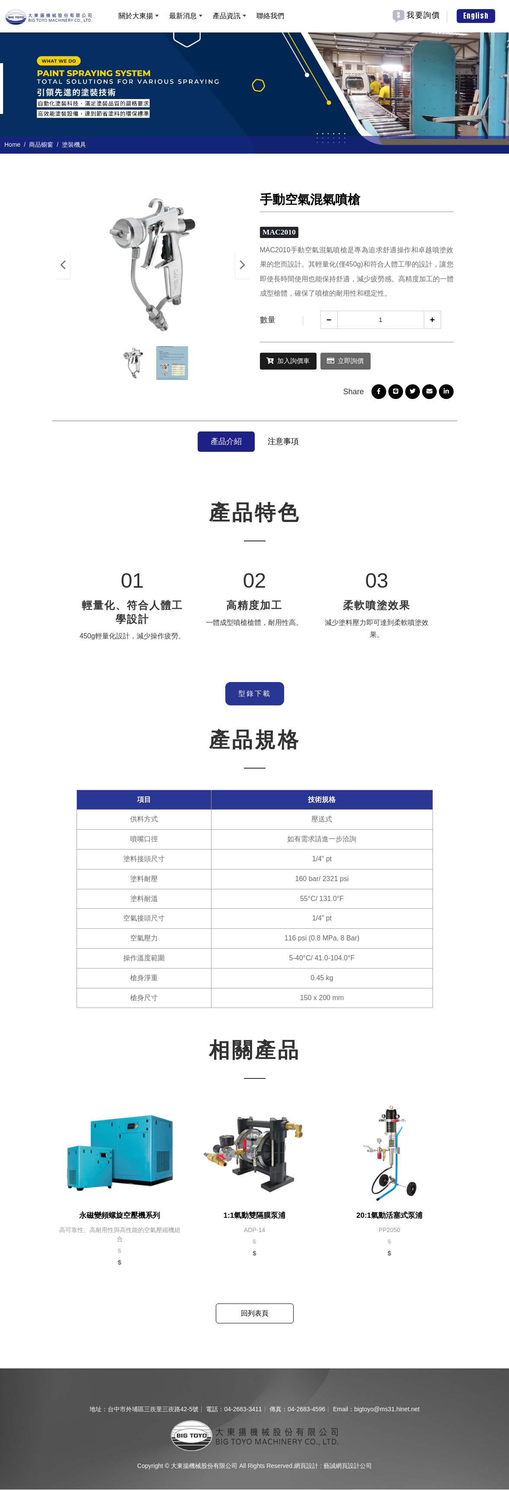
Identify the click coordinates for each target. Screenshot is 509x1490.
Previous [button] (63, 265)
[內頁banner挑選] (254, 93)
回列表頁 (255, 1313)
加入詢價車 (294, 361)
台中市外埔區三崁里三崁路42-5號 (153, 1409)
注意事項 (283, 442)
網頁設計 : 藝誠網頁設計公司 (333, 1466)
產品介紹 (226, 442)
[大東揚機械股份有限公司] (48, 16)
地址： (99, 1409)
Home (12, 144)
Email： (343, 1409)
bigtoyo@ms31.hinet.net (386, 1409)
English (476, 15)
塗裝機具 (74, 144)
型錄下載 (254, 694)
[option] (254, 93)
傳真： (278, 1409)
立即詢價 (359, 361)
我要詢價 (423, 15)
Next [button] (242, 265)
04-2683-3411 (243, 1409)
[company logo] (254, 1435)
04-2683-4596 (306, 1409)
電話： (215, 1409)
